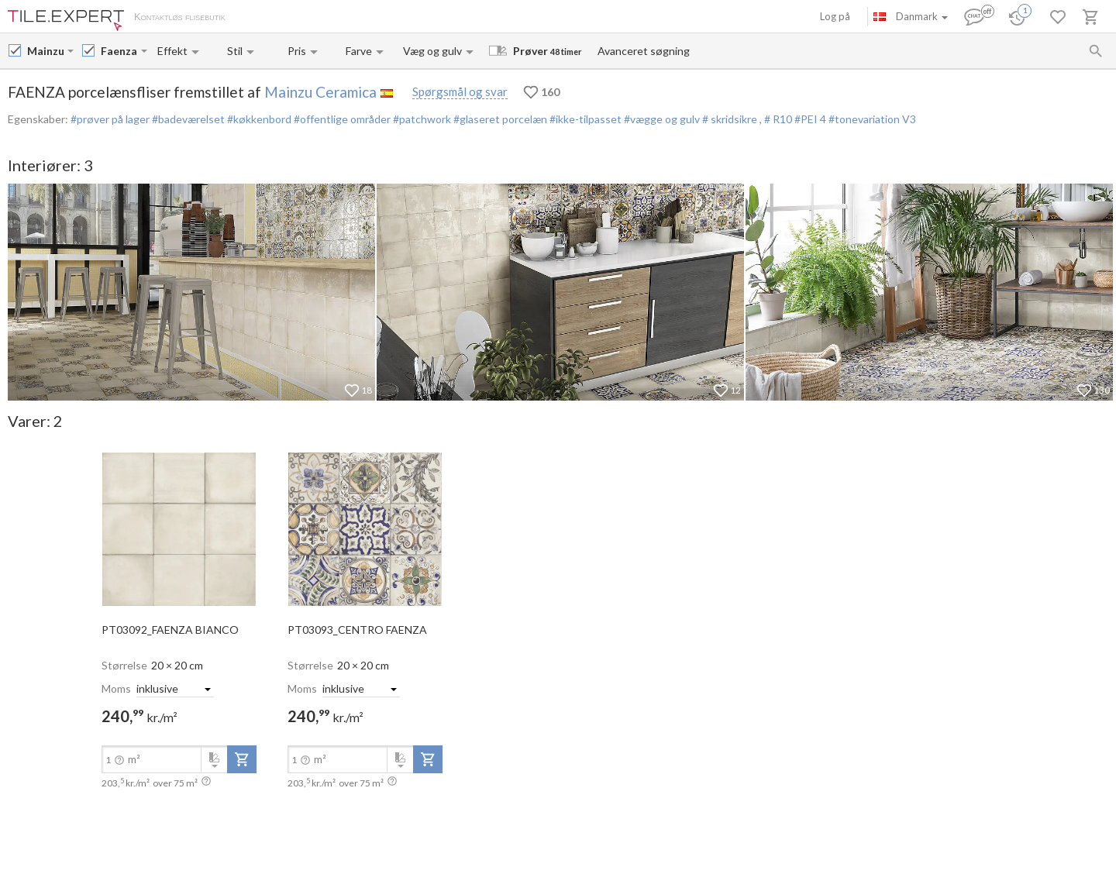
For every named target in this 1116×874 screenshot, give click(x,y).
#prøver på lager (110, 119)
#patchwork (421, 119)
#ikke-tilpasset (584, 119)
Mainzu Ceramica (320, 92)
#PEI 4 (811, 119)
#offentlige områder (341, 119)
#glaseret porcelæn (499, 119)
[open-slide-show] (179, 528)
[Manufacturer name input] (46, 50)
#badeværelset (187, 119)
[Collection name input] (119, 50)
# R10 (779, 119)
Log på (835, 16)
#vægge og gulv (661, 119)
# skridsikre (730, 119)
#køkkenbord (258, 119)
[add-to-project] (242, 759)
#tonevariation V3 (872, 119)
